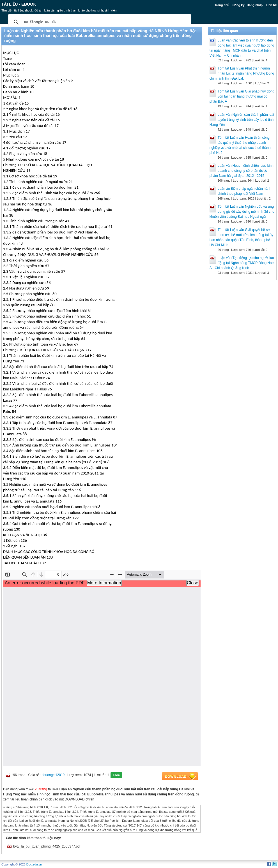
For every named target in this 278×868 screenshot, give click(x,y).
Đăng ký (239, 5)
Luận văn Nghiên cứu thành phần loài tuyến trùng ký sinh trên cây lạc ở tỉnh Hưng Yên (242, 120)
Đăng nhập (255, 5)
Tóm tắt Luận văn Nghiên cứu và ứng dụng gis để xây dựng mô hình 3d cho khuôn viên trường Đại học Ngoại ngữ (242, 212)
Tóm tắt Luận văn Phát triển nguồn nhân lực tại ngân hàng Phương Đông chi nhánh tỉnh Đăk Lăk (242, 73)
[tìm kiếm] (98, 22)
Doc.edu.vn (34, 864)
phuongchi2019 (53, 775)
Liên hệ (271, 5)
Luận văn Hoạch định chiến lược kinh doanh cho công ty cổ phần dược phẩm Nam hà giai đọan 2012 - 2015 (242, 171)
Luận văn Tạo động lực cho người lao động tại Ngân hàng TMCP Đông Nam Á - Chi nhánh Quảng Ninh (242, 263)
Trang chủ (222, 5)
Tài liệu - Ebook (18, 4)
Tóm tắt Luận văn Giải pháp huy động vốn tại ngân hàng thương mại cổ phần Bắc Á (242, 96)
